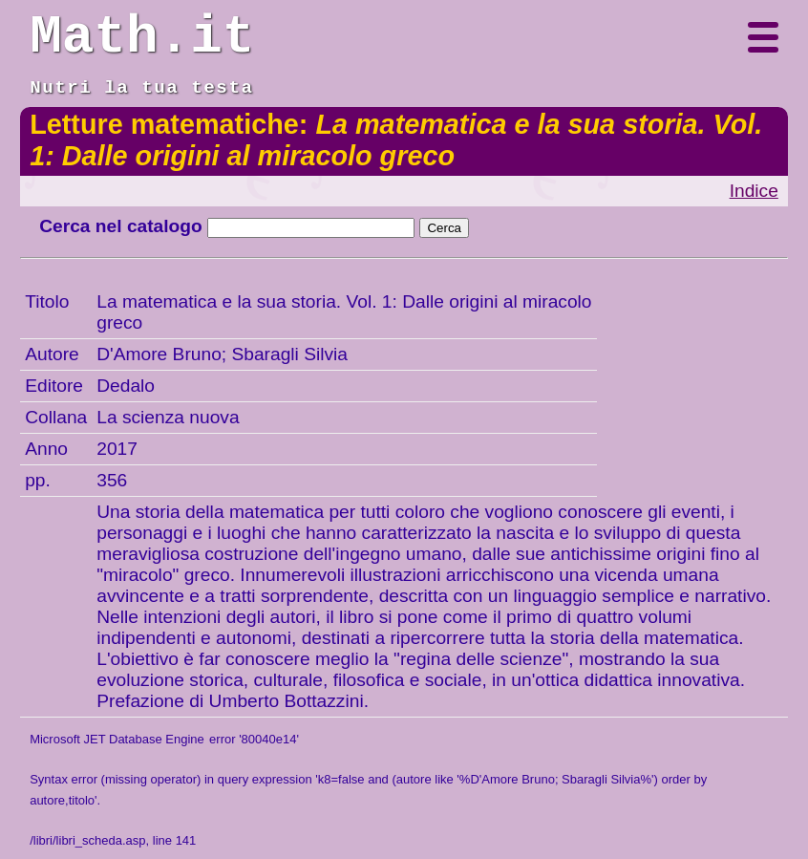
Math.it (142, 37)
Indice (754, 191)
